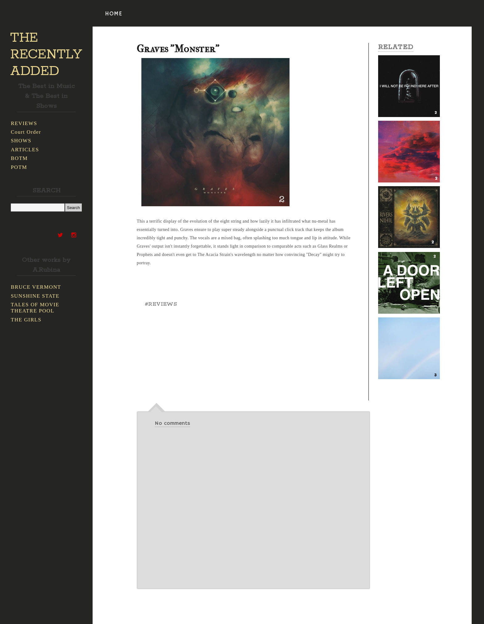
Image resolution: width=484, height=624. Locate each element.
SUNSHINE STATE (35, 296)
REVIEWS (24, 123)
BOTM (19, 158)
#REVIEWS (161, 304)
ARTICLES (25, 150)
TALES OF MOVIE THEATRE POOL (35, 308)
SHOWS (21, 141)
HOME (113, 14)
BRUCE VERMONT (36, 287)
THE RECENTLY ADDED (46, 55)
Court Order (26, 132)
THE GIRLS (26, 320)
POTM (19, 167)
